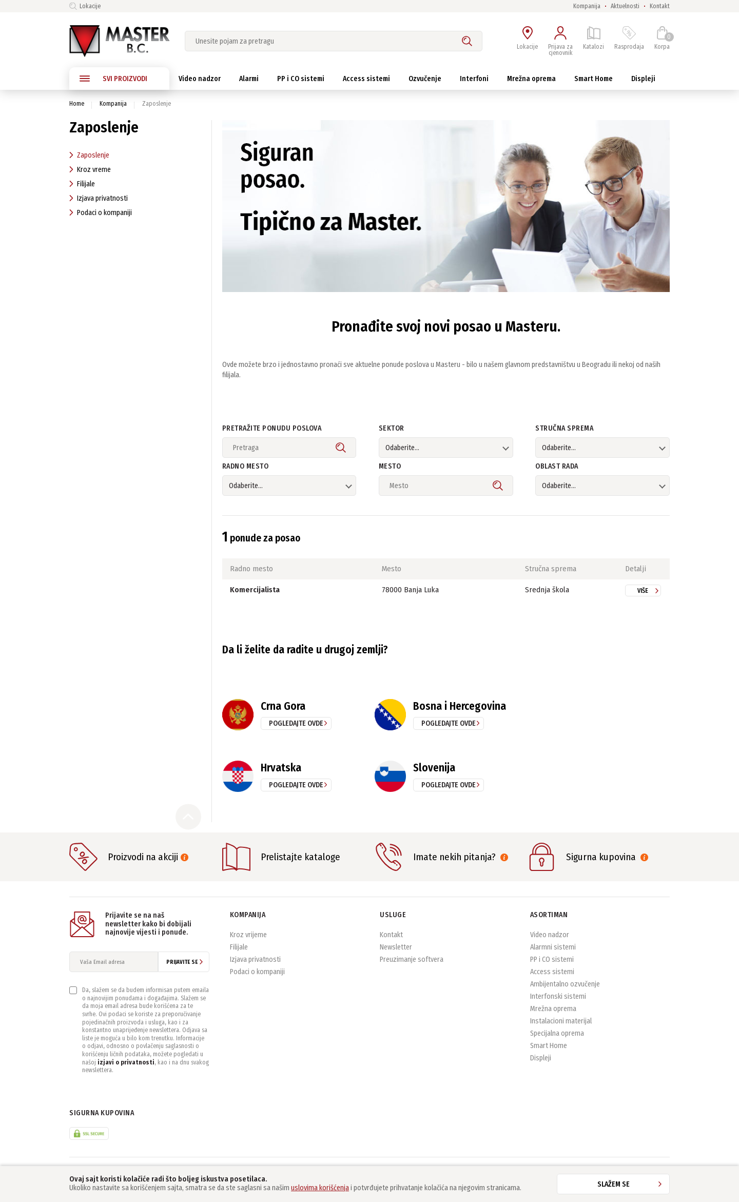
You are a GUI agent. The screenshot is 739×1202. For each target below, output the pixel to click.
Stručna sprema (564, 429)
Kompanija (586, 6)
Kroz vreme (90, 169)
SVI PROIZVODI (113, 78)
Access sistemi (552, 971)
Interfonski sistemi (558, 996)
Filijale (82, 184)
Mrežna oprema (553, 1008)
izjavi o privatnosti (126, 1062)
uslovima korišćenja (320, 1188)
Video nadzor (549, 934)
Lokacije (85, 6)
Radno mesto (245, 467)
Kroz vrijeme (248, 934)
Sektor (391, 429)
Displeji (540, 1058)
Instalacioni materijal (561, 1021)
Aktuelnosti (625, 6)
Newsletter (396, 947)
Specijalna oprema (557, 1033)
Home (76, 103)
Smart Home (548, 1045)
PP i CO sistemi (552, 959)
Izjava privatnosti (98, 198)
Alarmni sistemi (553, 947)
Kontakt (660, 6)
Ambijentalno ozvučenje (565, 984)
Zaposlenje (89, 155)
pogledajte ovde (296, 723)
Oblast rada (556, 467)
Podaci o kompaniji (100, 212)
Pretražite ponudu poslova (272, 429)
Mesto (390, 467)
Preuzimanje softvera (411, 959)
